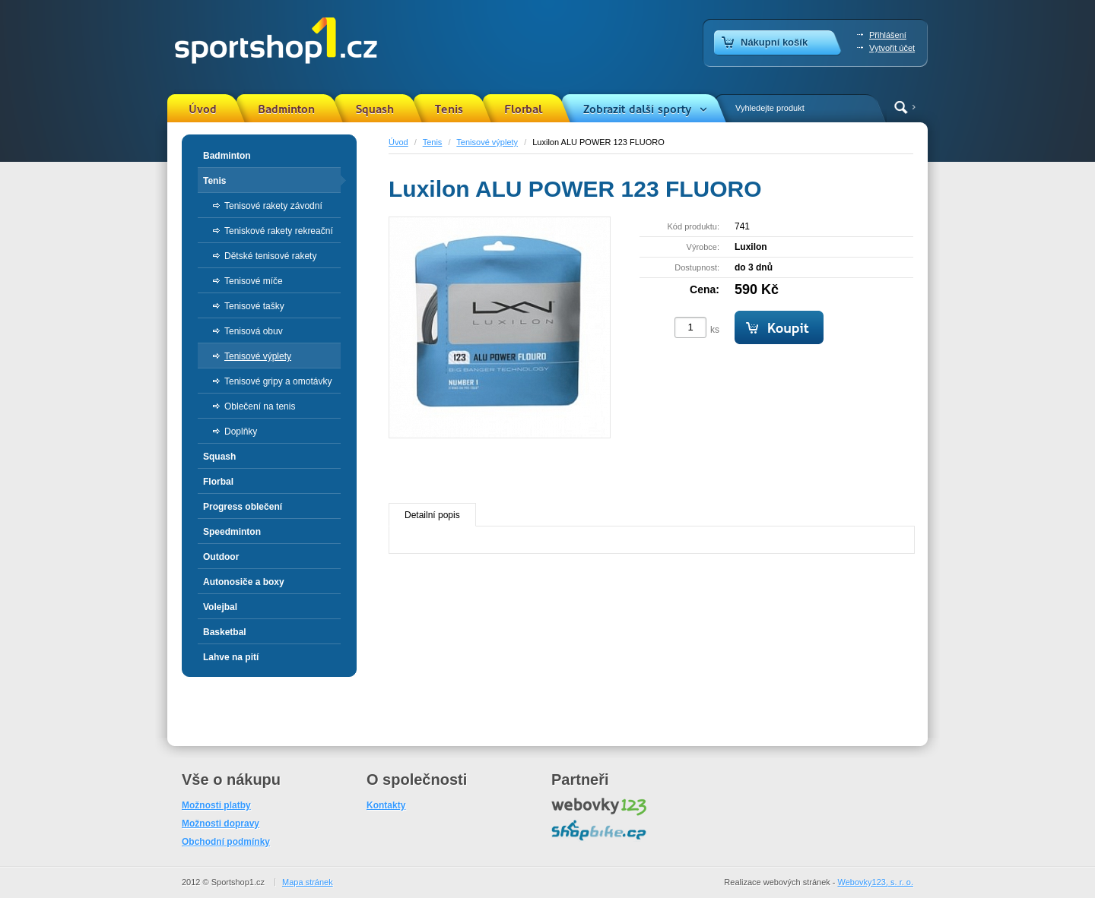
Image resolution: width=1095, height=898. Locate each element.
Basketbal (224, 632)
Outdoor (221, 557)
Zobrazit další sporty (637, 109)
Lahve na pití (231, 657)
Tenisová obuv (253, 331)
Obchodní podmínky (226, 841)
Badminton (286, 109)
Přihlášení (887, 35)
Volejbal (220, 607)
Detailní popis (432, 515)
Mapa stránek (307, 882)
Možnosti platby (216, 805)
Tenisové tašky (254, 306)
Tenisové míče (253, 281)
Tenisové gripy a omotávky (278, 381)
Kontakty (386, 805)
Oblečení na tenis (259, 406)
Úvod (203, 109)
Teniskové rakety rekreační (278, 231)
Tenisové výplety (487, 142)
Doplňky (240, 431)
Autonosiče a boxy (243, 582)
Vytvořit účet (892, 47)
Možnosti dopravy (220, 823)
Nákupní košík (774, 42)
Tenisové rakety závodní (273, 206)
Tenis (449, 109)
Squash (375, 109)
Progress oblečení (242, 506)
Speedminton (232, 531)
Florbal (523, 109)
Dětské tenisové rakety (270, 256)
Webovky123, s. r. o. (875, 882)
